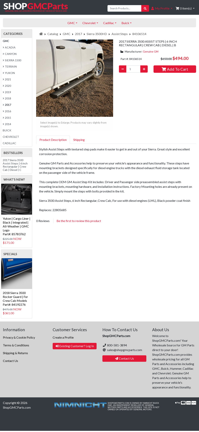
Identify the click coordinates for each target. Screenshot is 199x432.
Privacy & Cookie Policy (19, 337)
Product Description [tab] (53, 139)
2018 (7, 98)
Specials (10, 254)
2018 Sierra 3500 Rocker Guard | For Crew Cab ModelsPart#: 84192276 (15, 298)
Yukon (9, 73)
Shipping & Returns (15, 353)
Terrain (10, 66)
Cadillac (9, 143)
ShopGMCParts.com (17, 407)
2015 (7, 117)
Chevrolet (11, 136)
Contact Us (10, 361)
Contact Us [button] (124, 358)
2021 (7, 79)
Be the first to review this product (79, 221)
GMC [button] (71, 23)
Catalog (52, 34)
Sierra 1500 (12, 60)
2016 (7, 111)
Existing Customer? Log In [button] (75, 346)
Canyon (10, 53)
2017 (78, 34)
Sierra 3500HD (97, 34)
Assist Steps (120, 34)
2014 (7, 124)
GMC (66, 34)
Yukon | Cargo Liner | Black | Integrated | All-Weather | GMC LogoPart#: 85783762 (16, 226)
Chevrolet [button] (89, 23)
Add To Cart (175, 69)
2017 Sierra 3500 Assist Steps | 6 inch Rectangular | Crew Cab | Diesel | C (15, 164)
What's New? (14, 179)
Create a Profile (63, 337)
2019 (7, 92)
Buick (7, 130)
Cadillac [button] (108, 23)
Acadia (9, 47)
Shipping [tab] (79, 139)
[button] (161, 8)
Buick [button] (125, 23)
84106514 (139, 34)
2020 (7, 85)
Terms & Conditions (16, 345)
